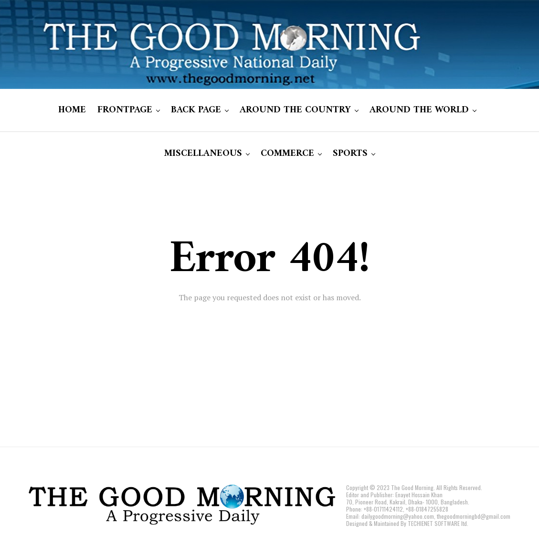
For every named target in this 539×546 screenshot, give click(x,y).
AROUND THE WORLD (419, 110)
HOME (72, 110)
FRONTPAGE (124, 110)
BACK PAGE (196, 110)
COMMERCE (287, 153)
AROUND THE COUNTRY (295, 110)
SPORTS (350, 153)
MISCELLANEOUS (203, 153)
